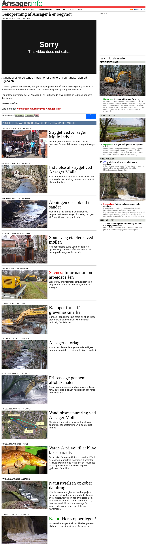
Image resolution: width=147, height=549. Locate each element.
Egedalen (29, 115)
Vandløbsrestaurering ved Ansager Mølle (39, 108)
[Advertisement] (122, 34)
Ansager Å (19, 115)
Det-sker (16, 9)
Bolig (33, 9)
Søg (80, 9)
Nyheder (6, 9)
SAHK (58, 9)
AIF (64, 9)
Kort (37, 115)
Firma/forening (46, 9)
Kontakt (72, 9)
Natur (26, 9)
